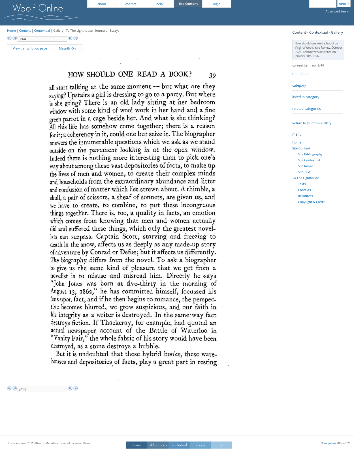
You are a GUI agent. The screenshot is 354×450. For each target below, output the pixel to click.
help (159, 4)
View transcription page (30, 48)
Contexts (304, 190)
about (101, 4)
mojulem (330, 443)
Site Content (301, 148)
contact (130, 4)
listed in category (305, 97)
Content (25, 30)
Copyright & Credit (311, 202)
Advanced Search (338, 11)
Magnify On (67, 48)
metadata (300, 73)
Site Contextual (309, 160)
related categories (306, 108)
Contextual (42, 30)
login (216, 4)
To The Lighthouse (305, 178)
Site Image (305, 166)
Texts (302, 184)
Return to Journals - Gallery (311, 123)
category (299, 85)
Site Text (304, 172)
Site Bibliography (310, 154)
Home (11, 30)
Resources (305, 196)
